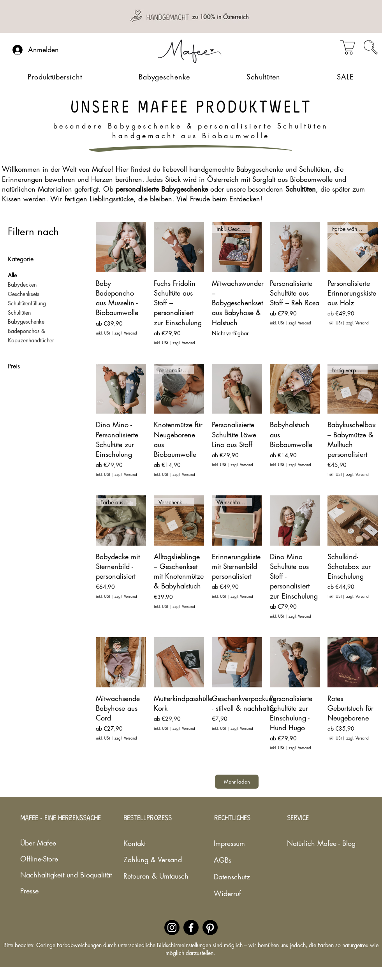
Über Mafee (38, 842)
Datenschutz (232, 876)
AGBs (222, 860)
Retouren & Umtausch (150, 876)
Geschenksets (23, 293)
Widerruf (227, 893)
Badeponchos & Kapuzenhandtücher (31, 335)
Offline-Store (39, 858)
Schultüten (19, 312)
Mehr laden (237, 781)
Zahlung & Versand (150, 859)
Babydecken (22, 284)
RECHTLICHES (232, 818)
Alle (12, 275)
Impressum (229, 843)
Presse (29, 890)
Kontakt (134, 843)
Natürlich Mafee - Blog (310, 843)
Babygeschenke (26, 321)
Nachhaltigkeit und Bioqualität (43, 874)
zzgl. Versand (125, 333)
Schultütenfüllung (27, 303)
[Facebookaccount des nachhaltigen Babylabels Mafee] (191, 927)
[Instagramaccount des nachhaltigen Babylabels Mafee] (172, 927)
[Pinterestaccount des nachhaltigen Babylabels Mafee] (210, 927)
